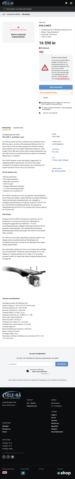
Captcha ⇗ (45, 373)
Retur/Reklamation (57, 432)
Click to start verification (39, 371)
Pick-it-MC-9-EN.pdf (61, 160)
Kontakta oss (6, 429)
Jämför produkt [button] (59, 171)
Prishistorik (44, 48)
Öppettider (54, 426)
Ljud (3, 14)
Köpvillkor (5, 426)
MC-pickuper (26, 14)
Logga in (54, 415)
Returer (4, 432)
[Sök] (37, 9)
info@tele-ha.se (32, 406)
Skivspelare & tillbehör (13, 14)
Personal (54, 420)
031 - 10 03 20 (31, 403)
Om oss (53, 417)
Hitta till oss (55, 423)
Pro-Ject (55, 152)
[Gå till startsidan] (8, 3)
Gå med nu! (62, 364)
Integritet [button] (54, 429)
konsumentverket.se (63, 79)
